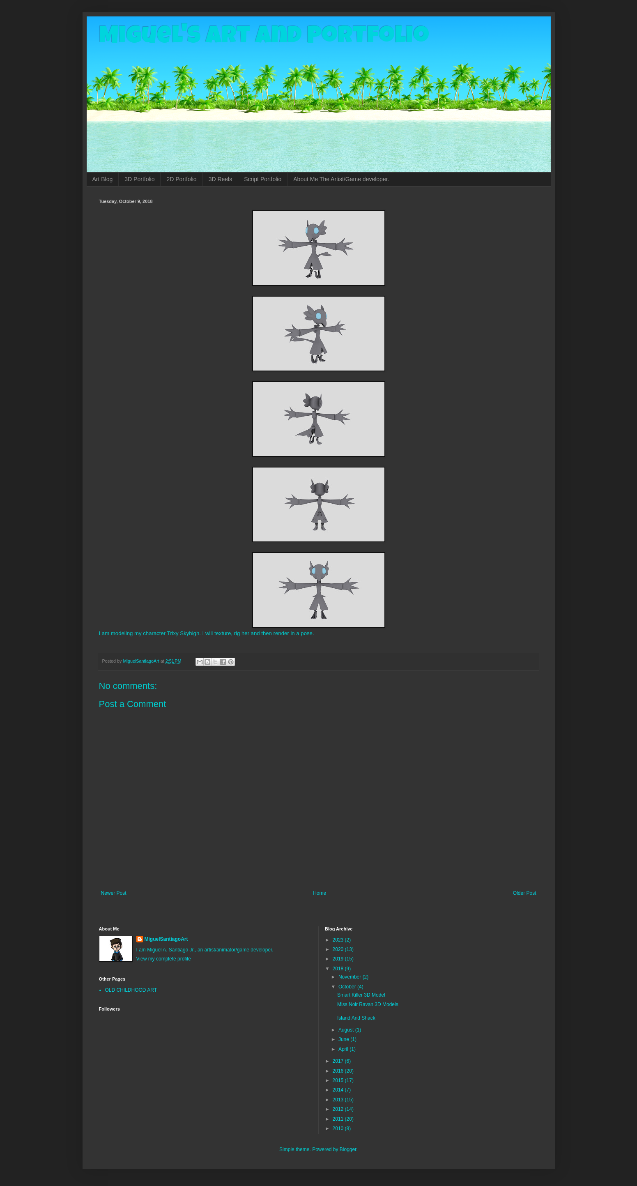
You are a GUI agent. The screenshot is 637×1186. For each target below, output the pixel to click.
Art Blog (102, 179)
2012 (339, 1109)
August (346, 1030)
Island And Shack (356, 1018)
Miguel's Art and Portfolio (264, 37)
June (344, 1039)
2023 (339, 940)
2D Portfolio (181, 179)
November (350, 977)
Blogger (348, 1149)
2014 (339, 1090)
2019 (339, 959)
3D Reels (220, 179)
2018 (339, 969)
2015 (339, 1080)
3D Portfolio (139, 179)
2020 (339, 949)
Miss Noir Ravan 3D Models (367, 1004)
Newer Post (113, 893)
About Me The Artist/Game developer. (341, 179)
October (347, 987)
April (344, 1049)
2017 (339, 1061)
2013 (339, 1100)
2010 (339, 1128)
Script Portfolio (262, 179)
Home (319, 893)
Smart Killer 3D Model (361, 995)
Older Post (524, 893)
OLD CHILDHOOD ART (131, 990)
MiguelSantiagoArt (166, 939)
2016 (339, 1071)
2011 (339, 1119)
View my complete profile (163, 959)
